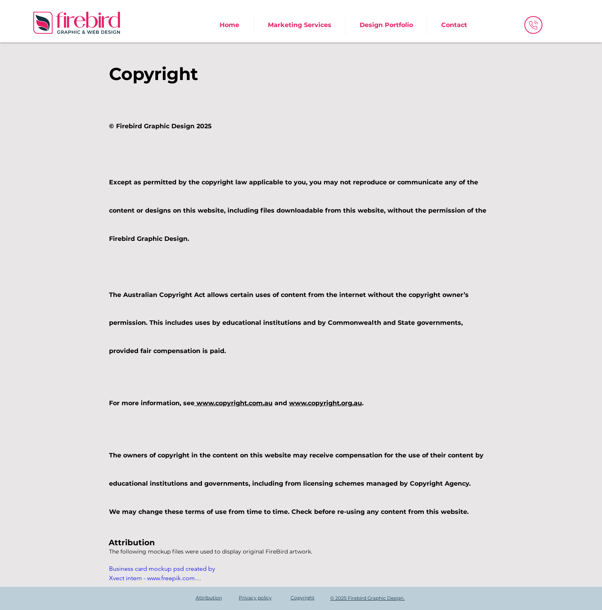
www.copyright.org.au (325, 403)
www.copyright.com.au (234, 403)
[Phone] (533, 25)
